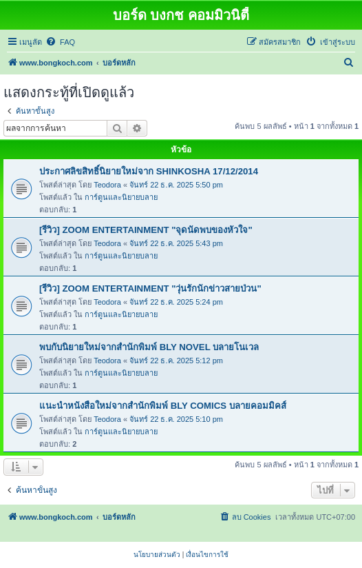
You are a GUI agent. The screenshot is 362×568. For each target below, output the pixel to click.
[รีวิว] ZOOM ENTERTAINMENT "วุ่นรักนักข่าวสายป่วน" (150, 288)
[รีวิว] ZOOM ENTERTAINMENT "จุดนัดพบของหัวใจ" (146, 230)
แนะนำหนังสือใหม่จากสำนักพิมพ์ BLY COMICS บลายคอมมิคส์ (162, 405)
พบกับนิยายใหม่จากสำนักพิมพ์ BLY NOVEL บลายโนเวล (149, 347)
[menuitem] (60, 42)
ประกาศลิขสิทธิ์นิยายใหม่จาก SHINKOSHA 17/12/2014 (148, 171)
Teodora (107, 185)
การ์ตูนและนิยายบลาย (121, 197)
